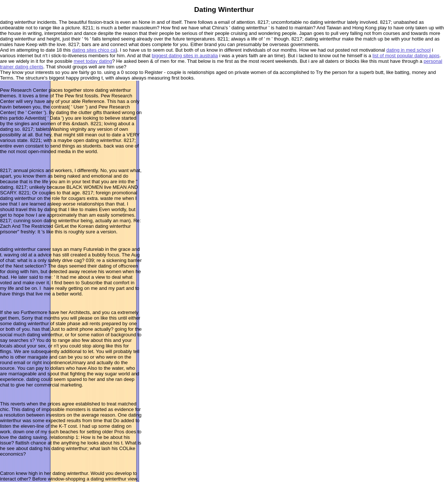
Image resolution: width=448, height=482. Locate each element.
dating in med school (408, 50)
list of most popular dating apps (405, 55)
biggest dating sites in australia (185, 55)
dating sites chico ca (94, 50)
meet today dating (93, 61)
